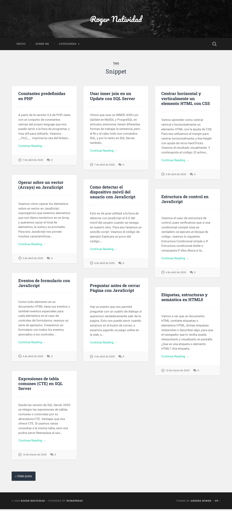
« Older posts (23, 478)
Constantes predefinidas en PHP (41, 96)
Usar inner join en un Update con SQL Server (112, 96)
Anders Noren (201, 502)
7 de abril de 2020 (33, 160)
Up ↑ (217, 502)
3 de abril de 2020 (104, 357)
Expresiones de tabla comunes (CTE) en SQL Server (40, 384)
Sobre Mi (42, 44)
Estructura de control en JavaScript (184, 200)
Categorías (67, 44)
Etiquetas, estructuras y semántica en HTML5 (184, 298)
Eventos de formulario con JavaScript (44, 284)
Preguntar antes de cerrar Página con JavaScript (115, 289)
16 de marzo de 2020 (35, 456)
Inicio (21, 44)
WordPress (74, 502)
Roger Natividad (116, 19)
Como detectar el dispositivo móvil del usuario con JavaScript (112, 192)
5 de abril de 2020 (176, 174)
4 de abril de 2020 (104, 263)
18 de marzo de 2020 (178, 371)
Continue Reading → (32, 146)
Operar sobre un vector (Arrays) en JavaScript (40, 185)
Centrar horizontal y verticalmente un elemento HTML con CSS (185, 98)
